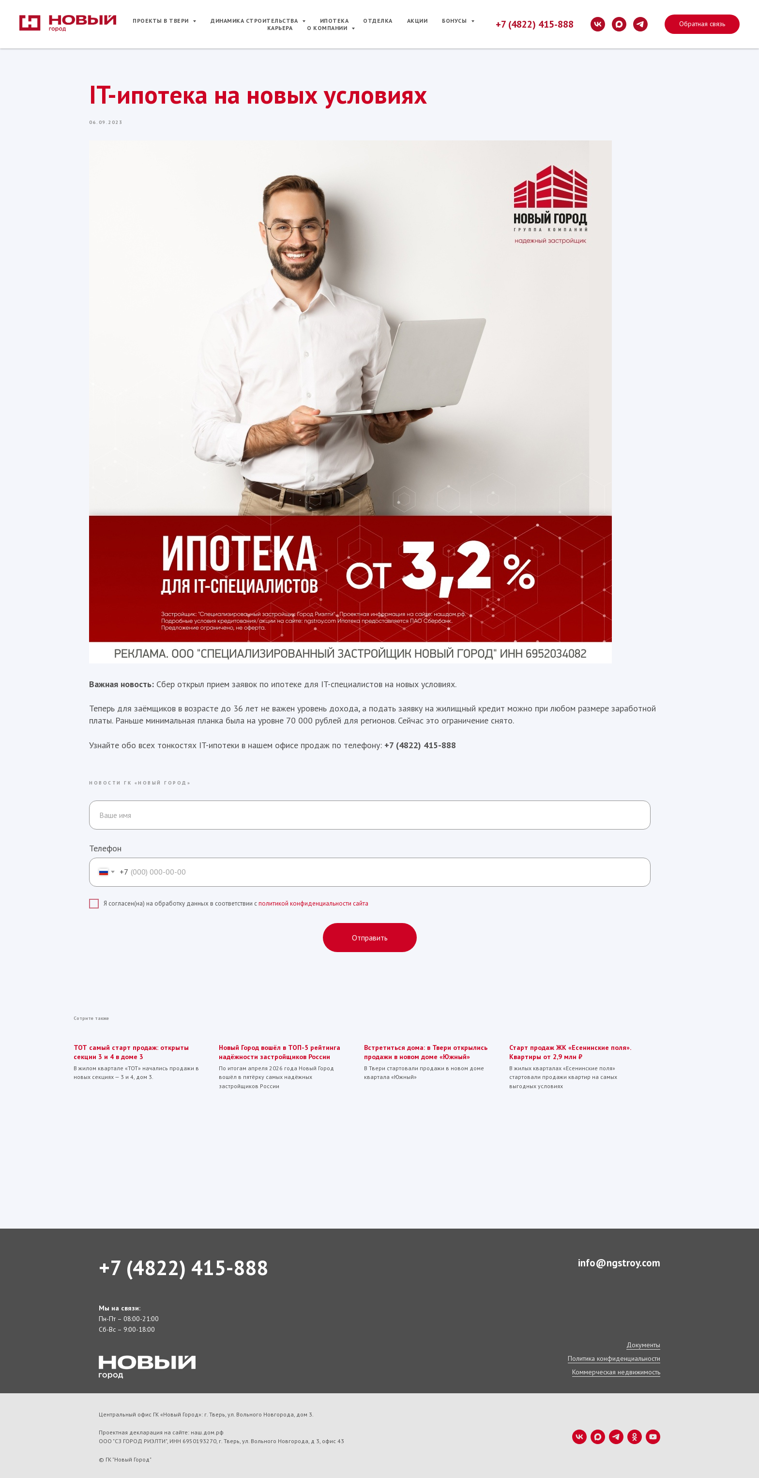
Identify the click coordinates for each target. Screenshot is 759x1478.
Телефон (105, 846)
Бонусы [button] (455, 20)
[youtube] (653, 1434)
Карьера (280, 27)
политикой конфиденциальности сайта (313, 902)
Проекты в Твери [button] (161, 20)
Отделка (378, 20)
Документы (643, 1342)
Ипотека (334, 20)
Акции (417, 20)
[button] (702, 24)
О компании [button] (328, 27)
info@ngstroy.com (619, 1260)
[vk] (598, 24)
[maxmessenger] (619, 24)
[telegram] (640, 24)
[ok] (634, 1434)
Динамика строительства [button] (255, 20)
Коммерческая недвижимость (616, 1369)
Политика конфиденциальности (614, 1356)
